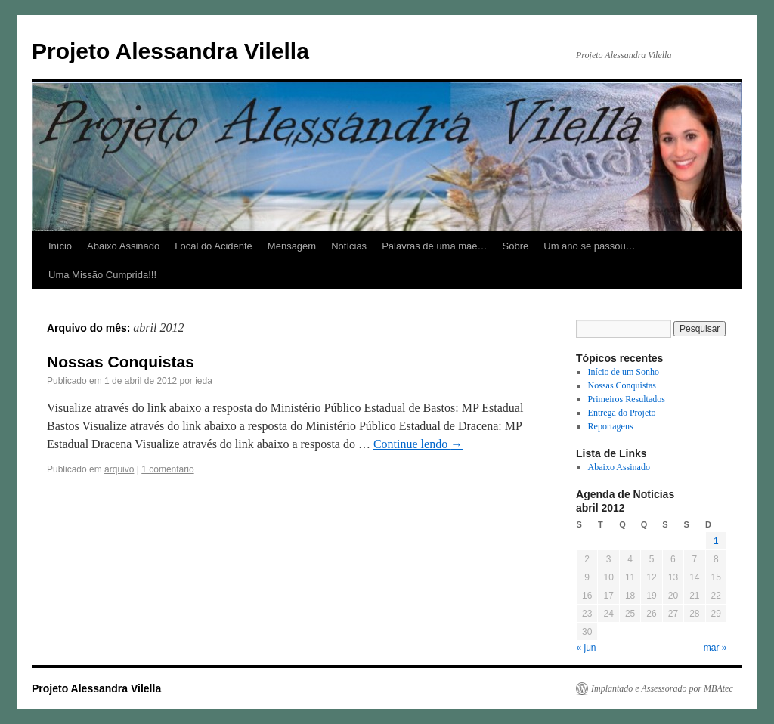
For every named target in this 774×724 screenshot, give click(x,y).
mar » (715, 647)
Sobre (516, 246)
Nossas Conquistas (120, 361)
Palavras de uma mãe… (434, 246)
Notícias (349, 246)
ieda (203, 381)
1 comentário (167, 469)
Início (60, 246)
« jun (586, 647)
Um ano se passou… (589, 246)
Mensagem (292, 246)
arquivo (119, 469)
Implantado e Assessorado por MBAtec (662, 688)
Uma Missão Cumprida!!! (102, 274)
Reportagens (610, 426)
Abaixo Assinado (123, 246)
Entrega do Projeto (622, 412)
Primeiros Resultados (626, 399)
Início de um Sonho (623, 372)
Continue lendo (418, 444)
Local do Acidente (213, 246)
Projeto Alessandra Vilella (170, 51)
